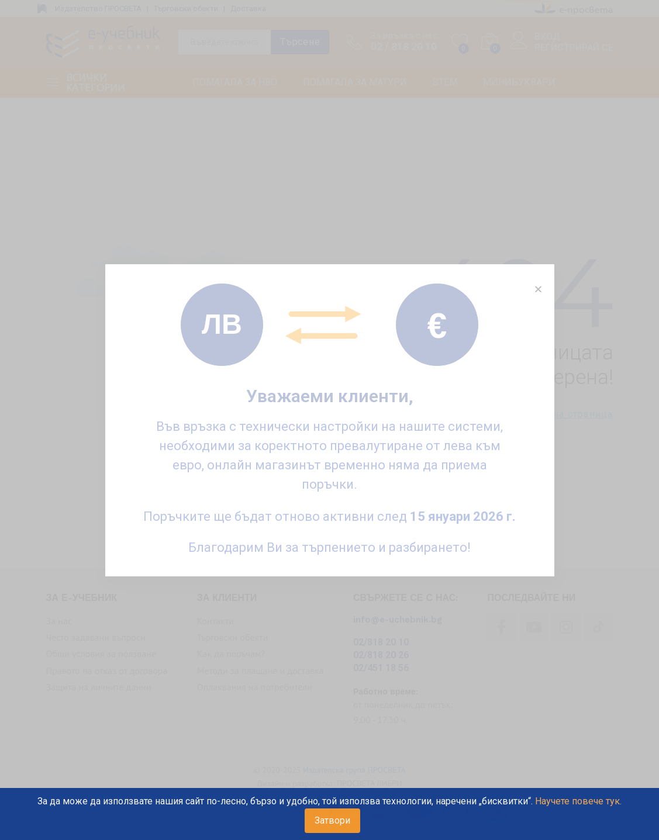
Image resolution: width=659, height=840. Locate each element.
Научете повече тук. (578, 801)
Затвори (332, 820)
